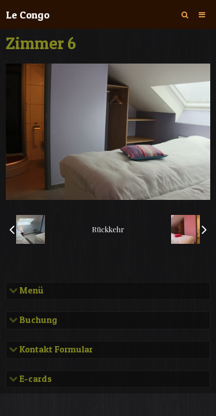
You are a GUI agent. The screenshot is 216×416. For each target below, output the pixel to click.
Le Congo (28, 14)
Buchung (37, 320)
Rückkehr (108, 229)
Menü (30, 290)
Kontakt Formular (55, 349)
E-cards (34, 379)
